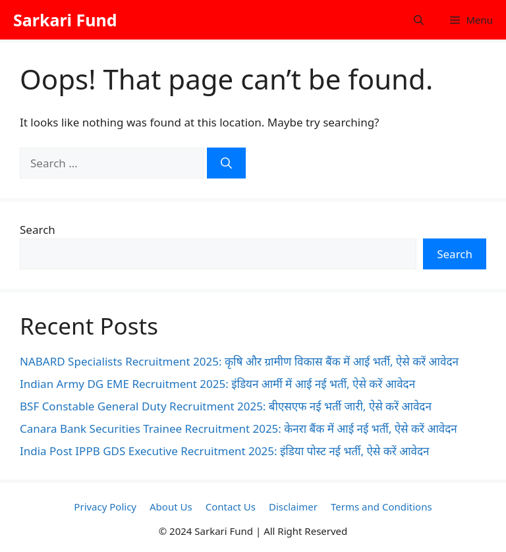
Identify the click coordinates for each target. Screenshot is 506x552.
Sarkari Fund (65, 20)
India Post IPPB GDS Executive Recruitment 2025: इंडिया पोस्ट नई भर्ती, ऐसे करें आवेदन (224, 450)
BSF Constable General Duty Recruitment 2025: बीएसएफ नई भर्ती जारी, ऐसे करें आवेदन (226, 406)
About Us (171, 506)
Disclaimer (293, 506)
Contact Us (231, 506)
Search (37, 229)
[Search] (226, 163)
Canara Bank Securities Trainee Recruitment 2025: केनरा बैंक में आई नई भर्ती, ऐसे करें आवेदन (238, 428)
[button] (419, 20)
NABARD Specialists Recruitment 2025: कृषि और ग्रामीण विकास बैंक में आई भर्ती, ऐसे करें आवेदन (239, 361)
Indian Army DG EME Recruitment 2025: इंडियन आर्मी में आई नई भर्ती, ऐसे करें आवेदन (217, 383)
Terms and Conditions (381, 506)
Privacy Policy (105, 506)
